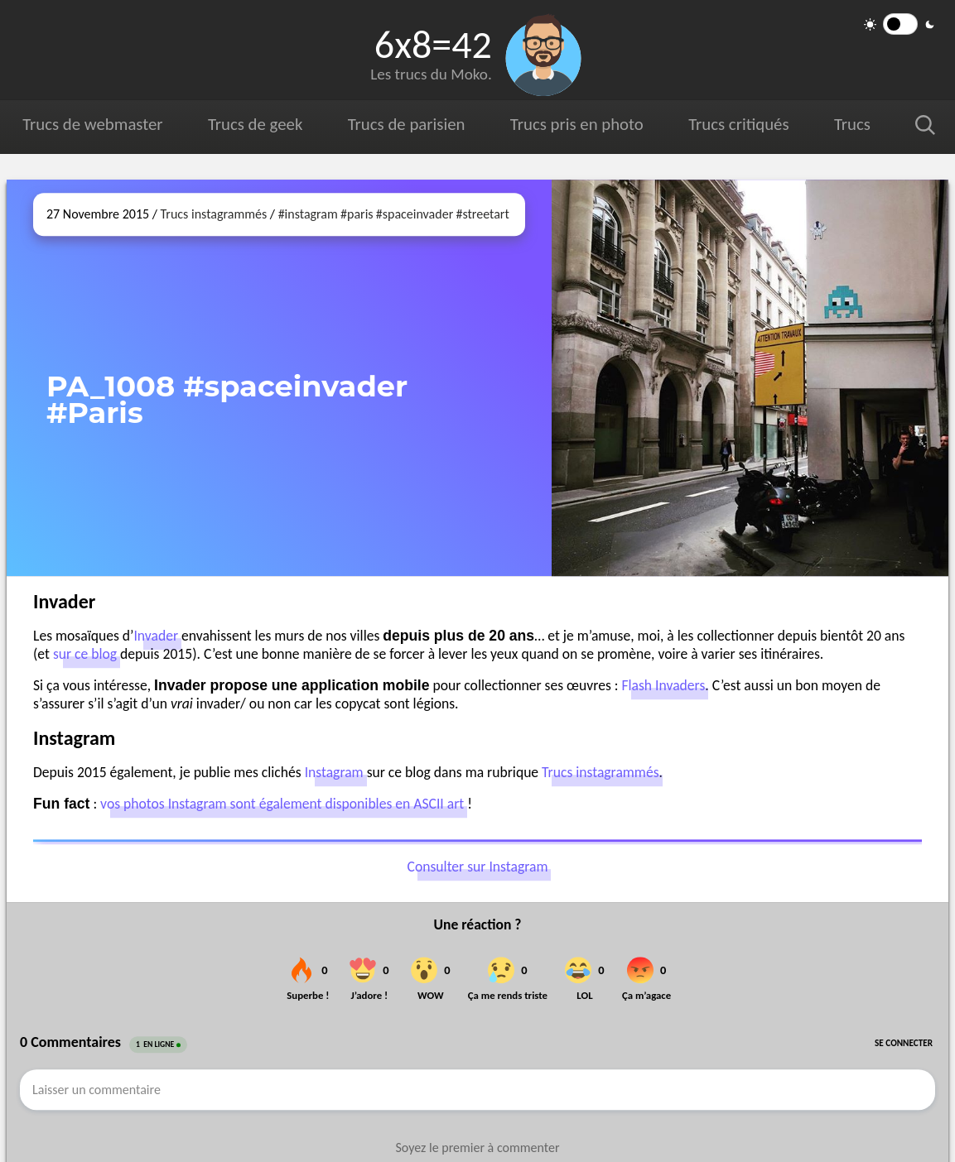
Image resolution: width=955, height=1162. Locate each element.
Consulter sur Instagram (478, 867)
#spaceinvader (414, 214)
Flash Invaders (663, 685)
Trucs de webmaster (92, 124)
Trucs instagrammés (214, 214)
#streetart (482, 214)
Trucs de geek (255, 124)
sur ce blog (85, 654)
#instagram (308, 214)
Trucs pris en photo (576, 124)
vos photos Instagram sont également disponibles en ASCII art (282, 804)
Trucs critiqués (737, 124)
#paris (357, 214)
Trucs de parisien (406, 124)
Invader (155, 636)
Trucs (851, 124)
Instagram (334, 772)
